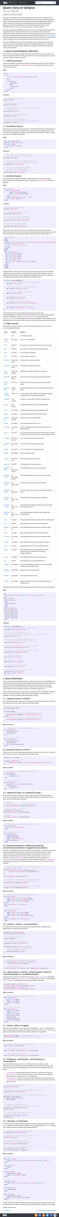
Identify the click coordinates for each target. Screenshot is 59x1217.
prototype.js (49, 35)
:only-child (7, 377)
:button (6, 549)
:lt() (5, 410)
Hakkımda (23, 2)
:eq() (6, 399)
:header (6, 423)
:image (6, 557)
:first (5, 345)
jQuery (20, 14)
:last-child (6, 365)
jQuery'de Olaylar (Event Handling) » (46, 1210)
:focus (5, 432)
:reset (5, 546)
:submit (6, 542)
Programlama (7, 14)
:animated (6, 427)
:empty (6, 414)
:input (5, 520)
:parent (6, 449)
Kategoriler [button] (13, 2)
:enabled (6, 564)
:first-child (6, 360)
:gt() (6, 404)
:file (5, 560)
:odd (5, 356)
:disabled (6, 570)
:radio (5, 533)
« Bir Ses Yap (6, 1210)
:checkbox (7, 536)
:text (5, 523)
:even (5, 352)
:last (5, 349)
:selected (6, 575)
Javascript (14, 14)
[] (6, 464)
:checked (6, 581)
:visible (6, 458)
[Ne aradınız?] (44, 2)
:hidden (6, 453)
